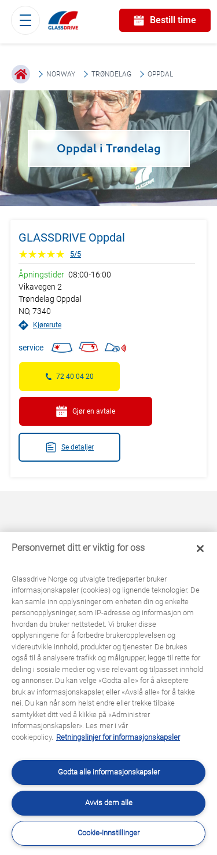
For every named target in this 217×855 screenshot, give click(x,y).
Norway (60, 74)
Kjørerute (40, 325)
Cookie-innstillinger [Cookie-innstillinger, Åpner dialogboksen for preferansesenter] (108, 832)
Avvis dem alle (109, 802)
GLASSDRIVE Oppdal (72, 237)
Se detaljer (69, 447)
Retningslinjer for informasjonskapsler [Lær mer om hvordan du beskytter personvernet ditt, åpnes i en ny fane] (118, 737)
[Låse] (200, 548)
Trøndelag (111, 74)
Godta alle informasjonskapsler (109, 772)
